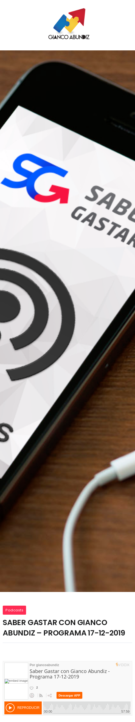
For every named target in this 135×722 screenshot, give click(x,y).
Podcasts (14, 610)
